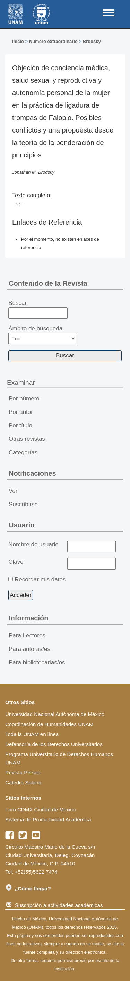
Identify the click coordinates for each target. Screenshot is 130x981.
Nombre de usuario (33, 544)
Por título (20, 425)
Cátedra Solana (23, 782)
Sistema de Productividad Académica (48, 820)
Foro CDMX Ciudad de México (40, 809)
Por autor (21, 412)
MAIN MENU (108, 12)
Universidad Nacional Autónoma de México (54, 714)
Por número (24, 398)
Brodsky (92, 41)
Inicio (18, 41)
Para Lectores (27, 635)
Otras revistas (27, 439)
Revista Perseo (23, 772)
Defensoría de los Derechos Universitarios (54, 744)
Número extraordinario (53, 41)
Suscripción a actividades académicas (54, 905)
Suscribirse (23, 504)
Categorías (23, 452)
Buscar (38, 309)
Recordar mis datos (40, 579)
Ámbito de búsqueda (42, 334)
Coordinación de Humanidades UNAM (49, 724)
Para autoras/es (29, 649)
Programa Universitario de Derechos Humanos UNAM (59, 758)
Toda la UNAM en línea (32, 734)
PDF (19, 204)
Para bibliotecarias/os (37, 662)
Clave (15, 561)
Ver (13, 491)
